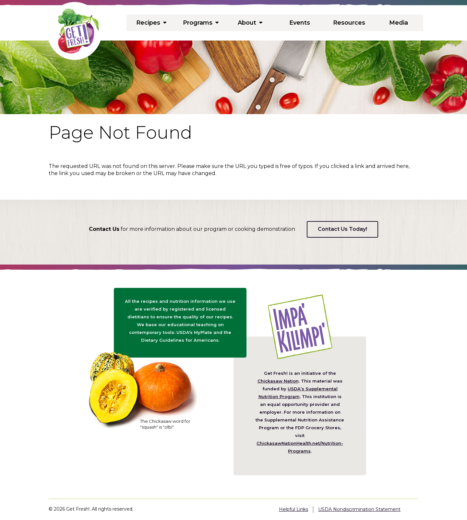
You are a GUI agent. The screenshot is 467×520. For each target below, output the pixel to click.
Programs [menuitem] (201, 23)
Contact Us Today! (342, 229)
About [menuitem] (250, 23)
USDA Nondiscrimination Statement (359, 509)
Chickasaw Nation (278, 381)
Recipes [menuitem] (151, 23)
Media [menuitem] (398, 23)
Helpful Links (293, 509)
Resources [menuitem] (349, 23)
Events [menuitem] (300, 23)
